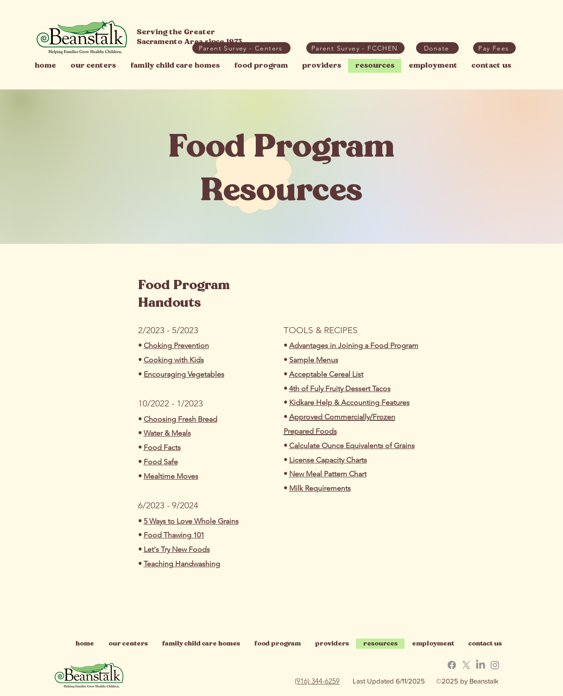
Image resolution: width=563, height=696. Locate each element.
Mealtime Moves (171, 476)
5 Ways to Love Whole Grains (191, 521)
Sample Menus (313, 359)
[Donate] (437, 48)
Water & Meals (167, 433)
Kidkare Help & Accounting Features (349, 402)
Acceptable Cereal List (326, 374)
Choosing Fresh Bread (180, 419)
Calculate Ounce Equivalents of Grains (352, 445)
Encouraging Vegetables (184, 374)
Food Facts (162, 447)
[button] (494, 48)
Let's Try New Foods (177, 549)
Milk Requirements (320, 488)
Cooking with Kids (174, 359)
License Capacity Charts (328, 460)
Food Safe (161, 461)
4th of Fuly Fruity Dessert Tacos (340, 388)
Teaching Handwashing (182, 563)
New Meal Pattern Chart (328, 473)
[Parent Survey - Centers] (241, 48)
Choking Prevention (176, 345)
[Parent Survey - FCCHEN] (355, 48)
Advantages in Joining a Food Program (353, 345)
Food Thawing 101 (174, 535)
